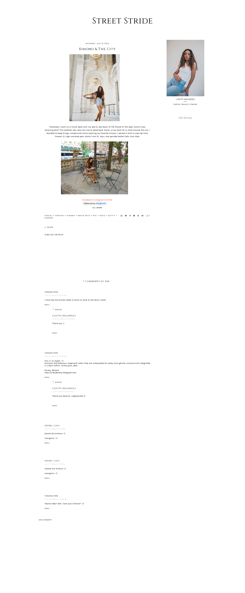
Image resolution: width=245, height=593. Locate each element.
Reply (47, 305)
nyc (95, 216)
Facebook (87, 200)
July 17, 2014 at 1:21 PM (55, 464)
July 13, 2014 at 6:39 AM (56, 295)
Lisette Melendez (64, 315)
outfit (111, 216)
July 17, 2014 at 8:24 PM (63, 392)
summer (49, 218)
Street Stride (122, 21)
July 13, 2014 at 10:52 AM (63, 319)
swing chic (52, 425)
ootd (102, 216)
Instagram (99, 200)
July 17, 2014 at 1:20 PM (55, 429)
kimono (71, 216)
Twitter (109, 200)
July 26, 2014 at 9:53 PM (56, 499)
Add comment (45, 520)
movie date (84, 216)
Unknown (51, 292)
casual (48, 216)
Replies (58, 310)
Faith (49, 227)
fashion (59, 216)
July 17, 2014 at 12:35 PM (56, 356)
